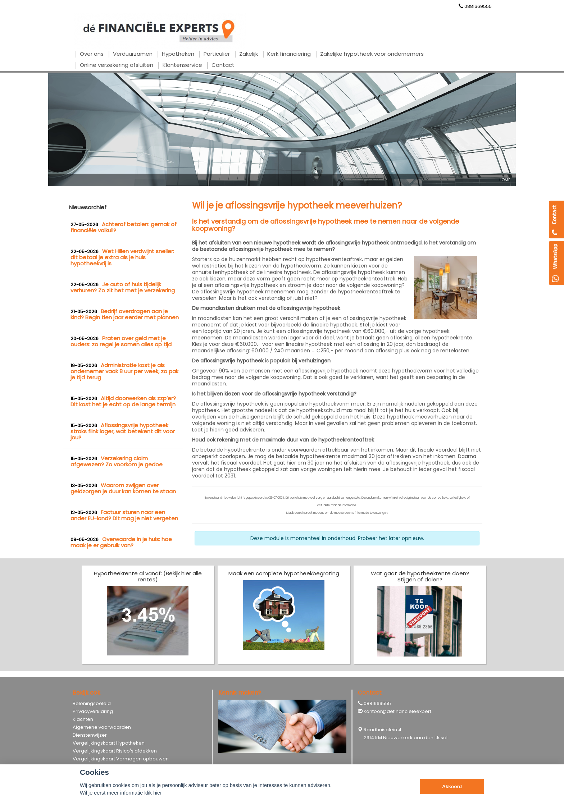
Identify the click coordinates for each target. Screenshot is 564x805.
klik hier (153, 793)
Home (504, 180)
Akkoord (452, 786)
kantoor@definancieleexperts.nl (401, 711)
